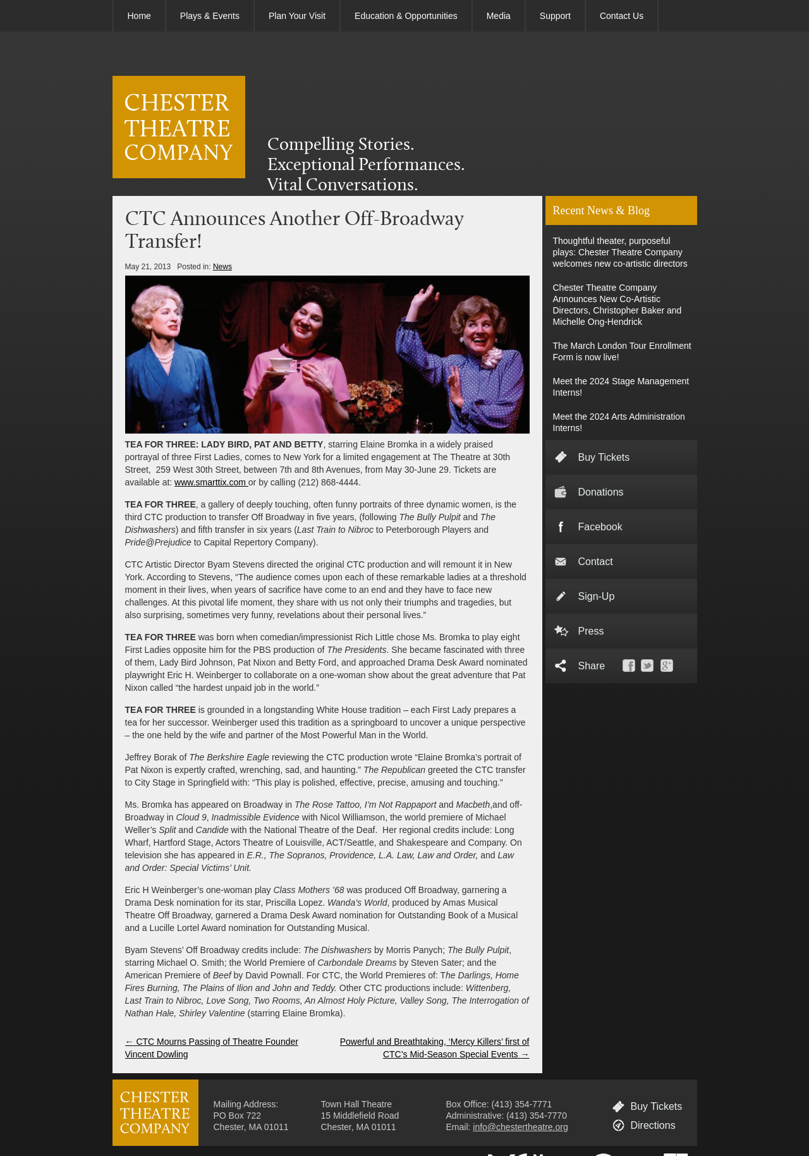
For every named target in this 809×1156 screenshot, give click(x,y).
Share (591, 665)
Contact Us (621, 16)
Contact (595, 561)
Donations (601, 492)
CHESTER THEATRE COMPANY (179, 127)
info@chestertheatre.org (520, 1127)
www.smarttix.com (211, 482)
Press (591, 631)
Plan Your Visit (297, 16)
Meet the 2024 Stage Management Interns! (621, 387)
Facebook (600, 526)
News (222, 266)
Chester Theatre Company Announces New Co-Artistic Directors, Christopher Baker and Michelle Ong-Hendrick (617, 305)
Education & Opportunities (406, 16)
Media (499, 16)
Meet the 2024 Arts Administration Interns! (619, 422)
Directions (653, 1125)
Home (139, 16)
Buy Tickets (604, 457)
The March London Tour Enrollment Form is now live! (622, 351)
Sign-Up (596, 596)
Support (555, 16)
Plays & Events (210, 16)
